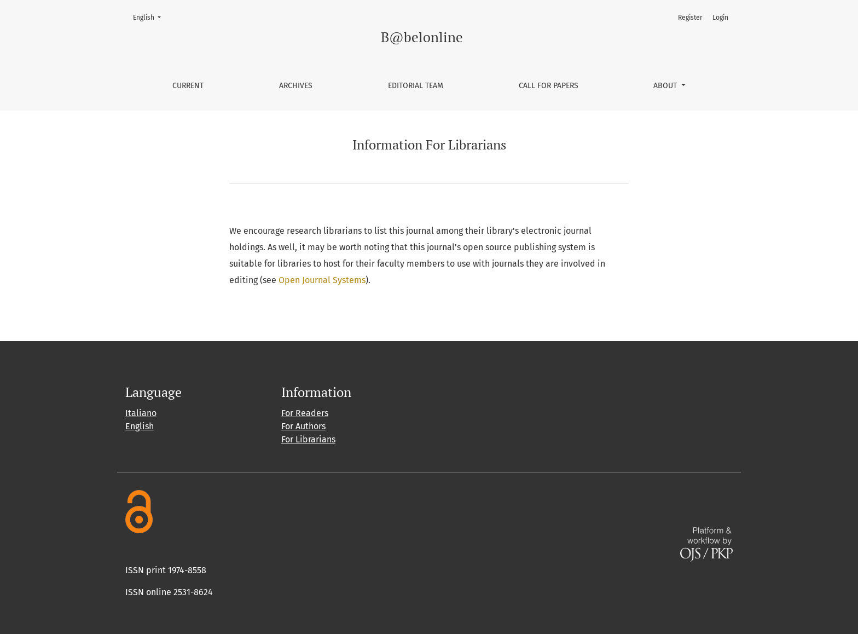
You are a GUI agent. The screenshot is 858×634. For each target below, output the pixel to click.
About (666, 85)
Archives (295, 85)
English (150, 16)
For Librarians (308, 439)
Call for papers (548, 85)
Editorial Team (415, 85)
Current (188, 85)
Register (690, 17)
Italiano (140, 413)
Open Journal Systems (322, 280)
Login (720, 17)
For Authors (303, 426)
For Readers (304, 413)
